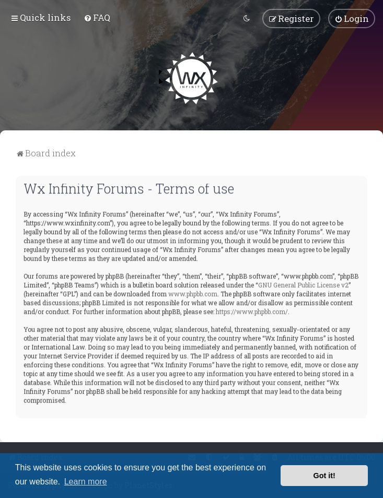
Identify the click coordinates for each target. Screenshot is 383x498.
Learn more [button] (85, 481)
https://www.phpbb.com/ (252, 310)
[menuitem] (97, 17)
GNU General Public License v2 (303, 284)
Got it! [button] (324, 475)
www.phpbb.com (192, 292)
